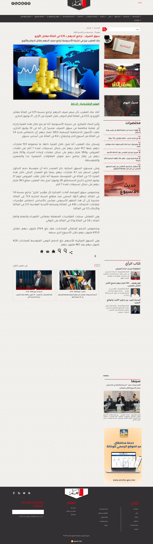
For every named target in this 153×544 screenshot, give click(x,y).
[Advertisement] (73, 272)
